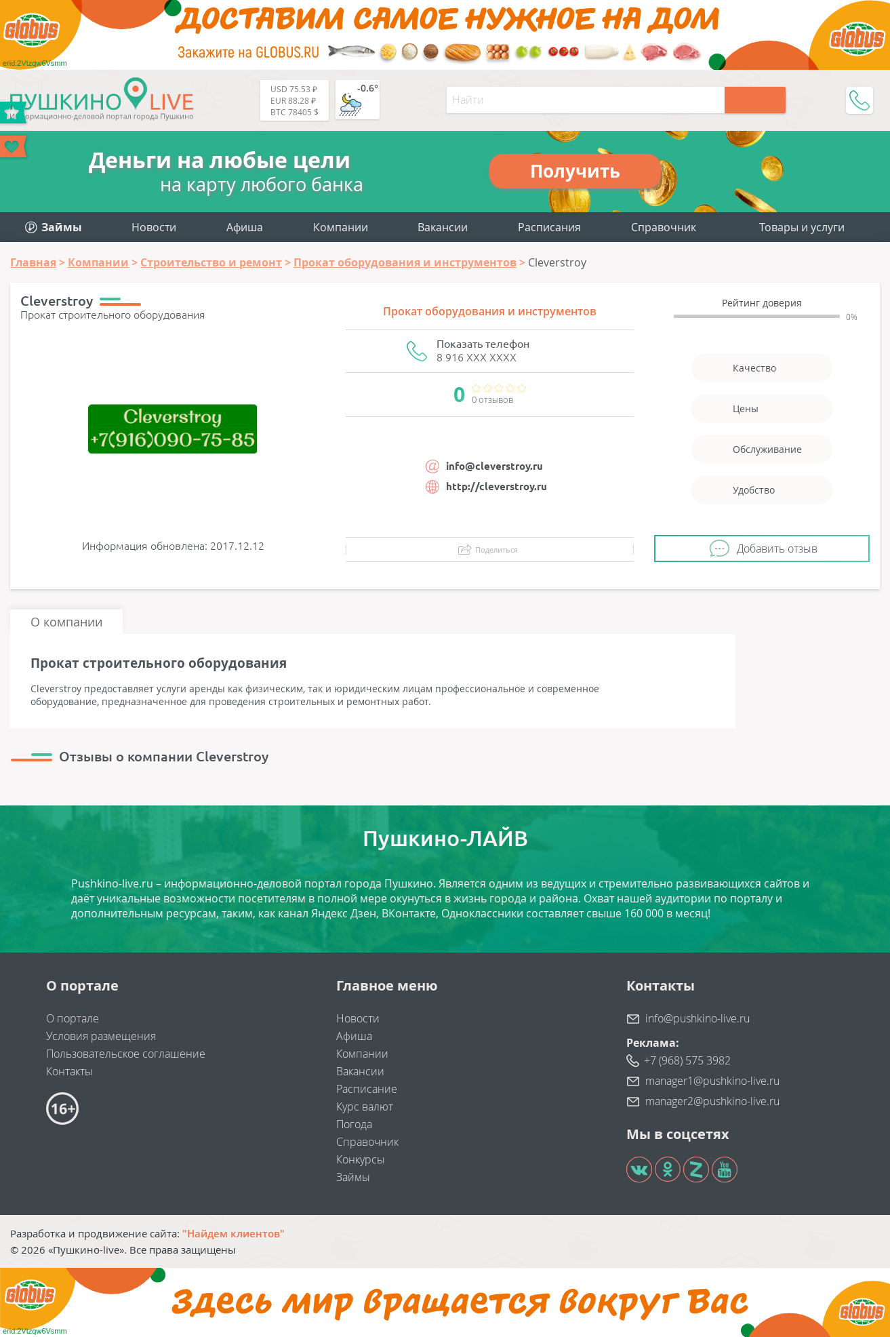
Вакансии (443, 227)
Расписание (366, 1088)
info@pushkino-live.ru (697, 1018)
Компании (340, 227)
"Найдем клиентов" (233, 1233)
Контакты (69, 1071)
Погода (354, 1124)
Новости (154, 227)
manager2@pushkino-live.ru (712, 1101)
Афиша (244, 227)
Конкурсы (360, 1159)
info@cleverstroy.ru (494, 466)
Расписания (549, 227)
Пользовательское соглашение (125, 1053)
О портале (72, 1018)
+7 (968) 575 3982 (687, 1060)
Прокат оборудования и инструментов (489, 311)
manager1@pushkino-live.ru (712, 1080)
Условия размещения (101, 1036)
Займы (353, 1177)
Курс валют (364, 1106)
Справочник (663, 227)
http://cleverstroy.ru (496, 486)
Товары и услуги (802, 227)
